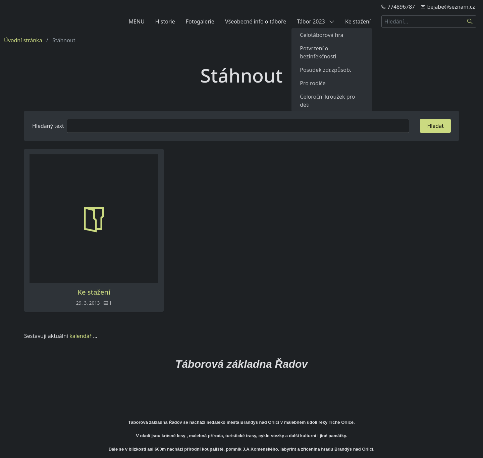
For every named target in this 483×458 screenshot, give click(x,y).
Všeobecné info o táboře (255, 21)
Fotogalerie (200, 21)
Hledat (435, 126)
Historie (165, 21)
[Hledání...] (422, 21)
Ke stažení (358, 21)
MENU (137, 21)
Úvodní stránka (23, 40)
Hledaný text (48, 126)
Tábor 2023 (315, 21)
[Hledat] (470, 21)
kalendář (80, 336)
